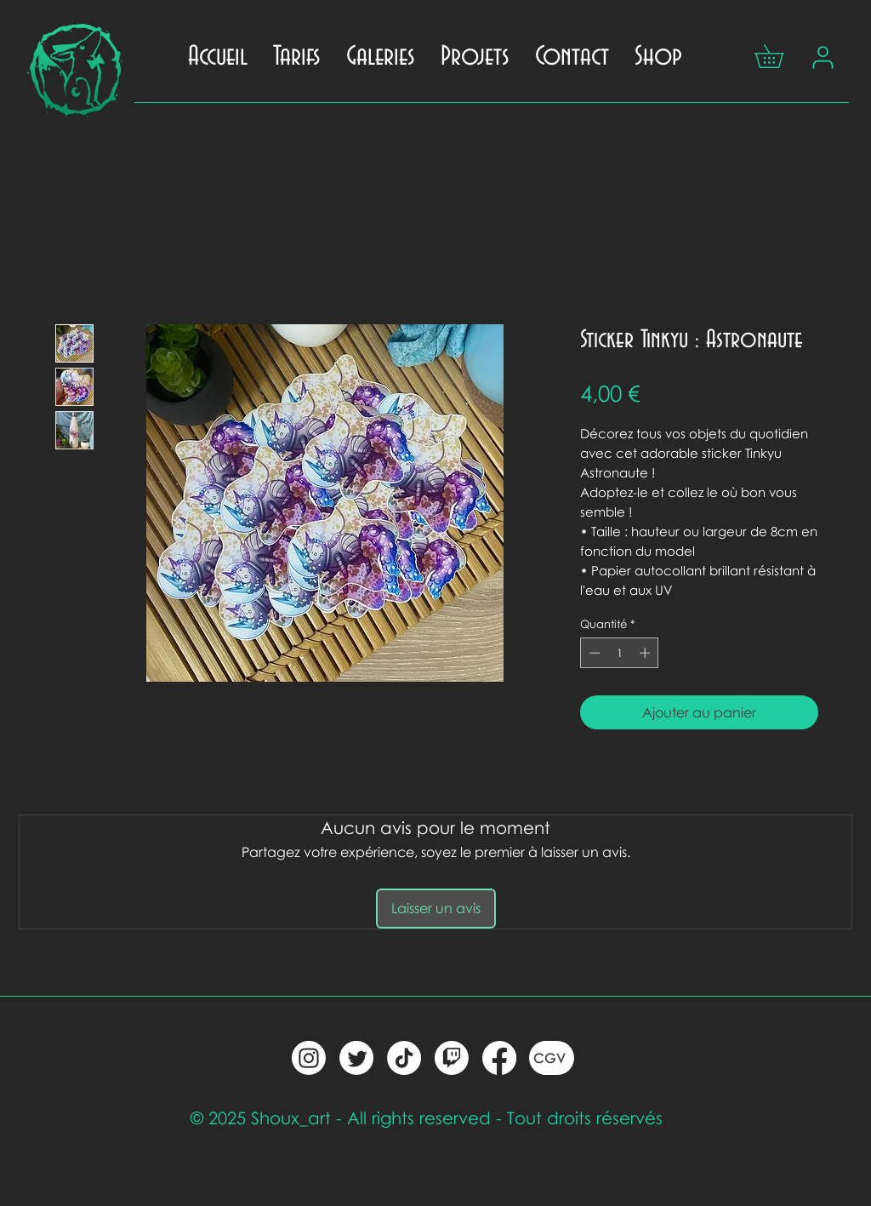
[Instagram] (309, 1058)
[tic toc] (404, 1058)
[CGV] (551, 1058)
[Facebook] (499, 1058)
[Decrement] (593, 652)
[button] (780, 56)
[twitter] (356, 1058)
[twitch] (452, 1058)
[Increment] (646, 652)
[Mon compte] (823, 57)
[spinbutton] (619, 652)
